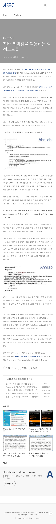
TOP (51, 513)
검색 (45, 5)
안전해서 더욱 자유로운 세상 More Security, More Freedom (22, 476)
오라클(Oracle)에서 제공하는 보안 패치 (29, 356)
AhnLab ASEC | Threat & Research (20, 472)
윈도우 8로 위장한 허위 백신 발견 (18, 383)
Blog (5, 14)
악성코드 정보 (11, 379)
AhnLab (17, 14)
